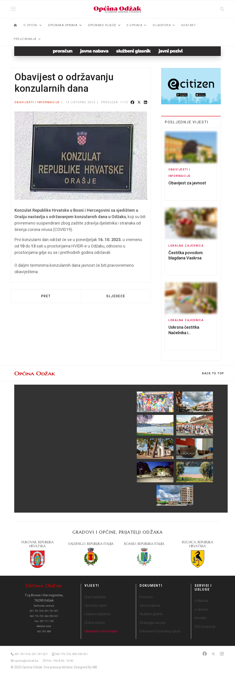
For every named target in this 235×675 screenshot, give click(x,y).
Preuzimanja (25, 39)
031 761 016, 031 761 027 (31, 654)
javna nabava (94, 51)
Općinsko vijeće (95, 605)
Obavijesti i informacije (37, 102)
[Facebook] (205, 653)
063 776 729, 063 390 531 (71, 654)
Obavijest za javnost (187, 183)
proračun (62, 51)
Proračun (146, 597)
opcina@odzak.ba (26, 660)
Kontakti (201, 618)
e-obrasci (201, 609)
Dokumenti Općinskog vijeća (160, 631)
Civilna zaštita (94, 623)
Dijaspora (162, 25)
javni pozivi (170, 51)
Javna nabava (150, 605)
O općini (30, 25)
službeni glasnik (133, 51)
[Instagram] (222, 653)
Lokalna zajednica (186, 245)
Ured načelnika (95, 597)
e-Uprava (134, 25)
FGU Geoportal (205, 626)
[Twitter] (213, 653)
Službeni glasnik (151, 614)
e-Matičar (202, 601)
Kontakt (188, 25)
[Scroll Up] (213, 373)
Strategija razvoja (152, 623)
